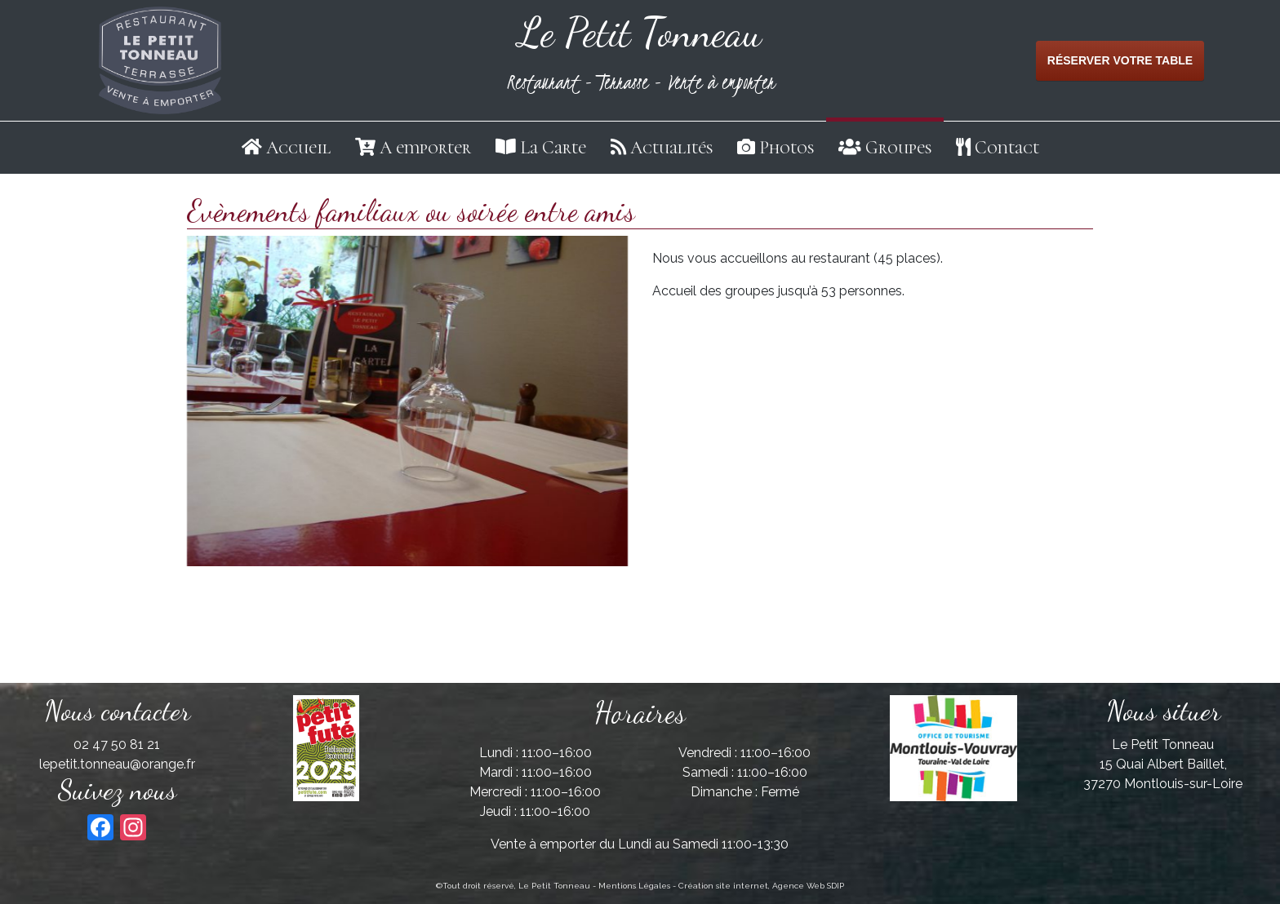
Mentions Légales (634, 885)
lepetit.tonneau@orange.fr (117, 764)
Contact (1007, 147)
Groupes (898, 147)
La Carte (553, 147)
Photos (786, 147)
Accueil (298, 147)
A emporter (425, 147)
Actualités (671, 147)
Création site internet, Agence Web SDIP (761, 885)
